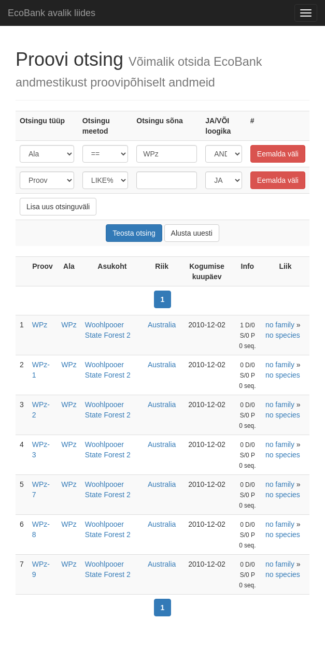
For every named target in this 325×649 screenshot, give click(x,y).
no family (279, 325)
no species (282, 335)
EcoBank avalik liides (51, 13)
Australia (162, 325)
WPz (40, 325)
